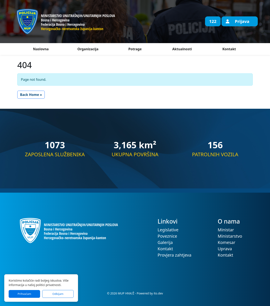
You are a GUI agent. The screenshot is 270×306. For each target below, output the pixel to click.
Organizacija (87, 49)
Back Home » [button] (31, 94)
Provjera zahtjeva (174, 255)
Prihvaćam (24, 294)
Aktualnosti (182, 49)
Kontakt (229, 49)
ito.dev (158, 293)
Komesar (226, 242)
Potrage (135, 49)
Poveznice (167, 236)
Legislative (168, 230)
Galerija (165, 242)
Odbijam (57, 294)
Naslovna (41, 49)
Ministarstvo (230, 236)
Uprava (225, 249)
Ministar (226, 230)
